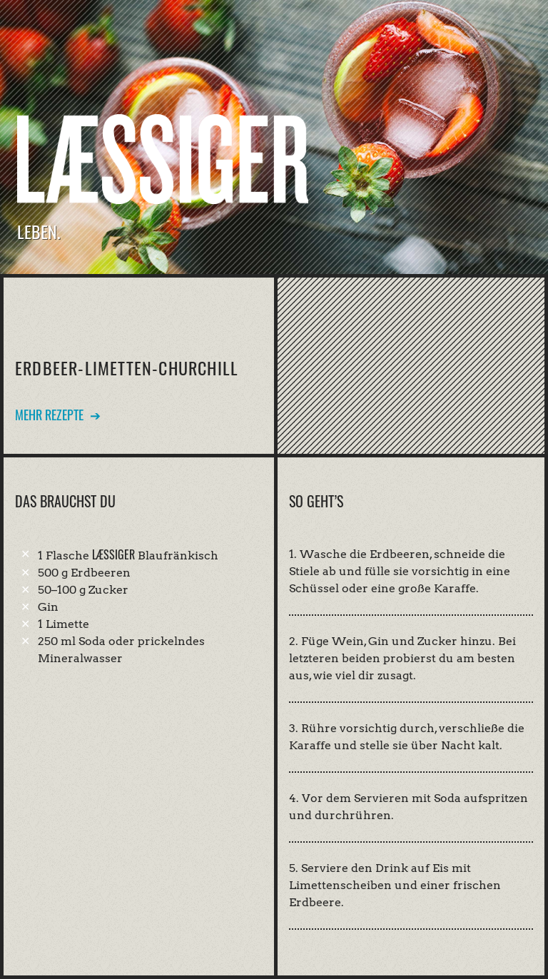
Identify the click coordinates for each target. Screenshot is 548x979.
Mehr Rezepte (49, 414)
